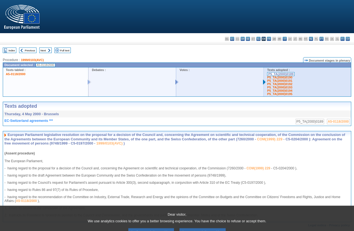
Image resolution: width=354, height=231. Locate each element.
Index (12, 50)
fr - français (269, 39)
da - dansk (243, 39)
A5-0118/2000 (15, 74)
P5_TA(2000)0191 (279, 80)
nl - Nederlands (311, 39)
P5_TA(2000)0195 (279, 94)
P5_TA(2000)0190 (279, 77)
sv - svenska (348, 39)
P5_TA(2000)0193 (279, 87)
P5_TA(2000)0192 (279, 84)
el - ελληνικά (258, 39)
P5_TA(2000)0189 (280, 74)
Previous (30, 50)
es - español (232, 39)
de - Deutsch (248, 39)
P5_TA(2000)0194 (279, 90)
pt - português (321, 39)
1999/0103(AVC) (32, 60)
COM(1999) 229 (269, 139)
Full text (64, 50)
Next (43, 50)
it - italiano (285, 39)
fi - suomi (342, 39)
